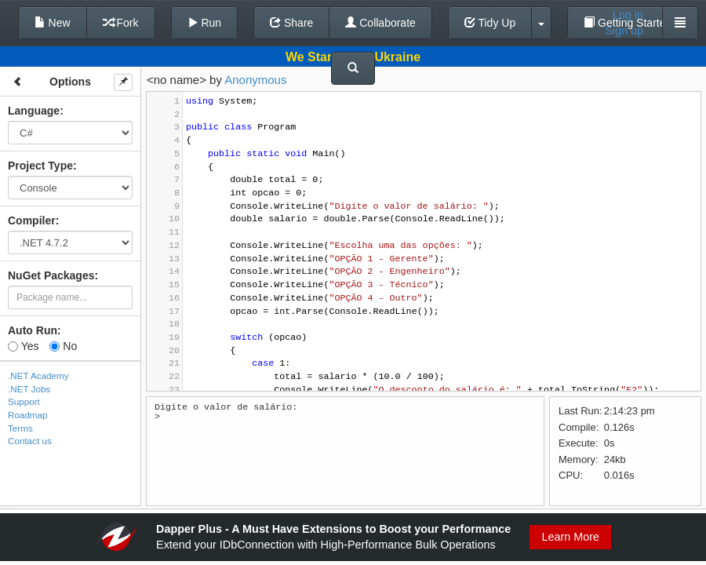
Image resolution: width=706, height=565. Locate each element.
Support (24, 401)
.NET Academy (38, 375)
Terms (20, 428)
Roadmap (28, 415)
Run (204, 22)
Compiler (32, 220)
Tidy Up (489, 22)
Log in (628, 15)
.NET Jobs (29, 389)
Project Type (40, 165)
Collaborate (380, 22)
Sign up (624, 30)
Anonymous (255, 79)
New (53, 22)
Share (291, 22)
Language (34, 110)
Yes (23, 346)
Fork (121, 22)
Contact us (30, 441)
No (63, 346)
